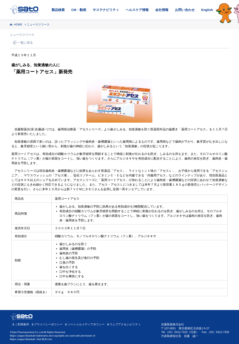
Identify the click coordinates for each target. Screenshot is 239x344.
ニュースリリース (38, 24)
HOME (18, 24)
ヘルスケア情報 (137, 10)
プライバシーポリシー (48, 324)
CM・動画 (78, 10)
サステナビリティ (106, 10)
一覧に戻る (25, 42)
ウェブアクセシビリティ (125, 324)
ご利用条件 (22, 324)
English (207, 10)
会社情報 (161, 10)
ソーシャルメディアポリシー (86, 324)
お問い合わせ (185, 10)
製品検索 (58, 10)
